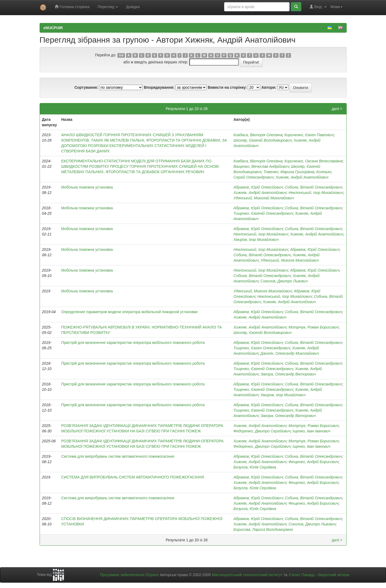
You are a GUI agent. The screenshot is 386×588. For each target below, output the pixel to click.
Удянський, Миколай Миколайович (264, 198)
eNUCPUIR (53, 28)
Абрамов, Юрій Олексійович (258, 187)
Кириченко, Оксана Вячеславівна (313, 161)
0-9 (121, 55)
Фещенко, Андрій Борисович (313, 462)
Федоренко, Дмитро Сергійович (262, 431)
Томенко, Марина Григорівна (288, 172)
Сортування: (86, 87)
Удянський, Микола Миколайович (289, 260)
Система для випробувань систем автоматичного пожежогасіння (117, 456)
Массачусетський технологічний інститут (247, 575)
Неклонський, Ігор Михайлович (315, 192)
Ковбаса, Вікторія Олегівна (258, 135)
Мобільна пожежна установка (87, 187)
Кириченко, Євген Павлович (309, 135)
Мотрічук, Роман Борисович (313, 327)
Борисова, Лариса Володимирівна (263, 529)
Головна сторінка (72, 6)
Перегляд (108, 7)
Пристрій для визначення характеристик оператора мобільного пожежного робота (132, 342)
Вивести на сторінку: (227, 87)
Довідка (133, 7)
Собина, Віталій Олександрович (313, 187)
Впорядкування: (159, 87)
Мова (337, 7)
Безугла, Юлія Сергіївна (255, 467)
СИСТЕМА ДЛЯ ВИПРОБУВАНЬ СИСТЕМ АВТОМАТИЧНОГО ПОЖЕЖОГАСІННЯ (132, 477)
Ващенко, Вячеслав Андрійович (261, 166)
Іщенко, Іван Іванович (311, 431)
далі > (337, 109)
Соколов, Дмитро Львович (284, 281)
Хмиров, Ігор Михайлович (256, 239)
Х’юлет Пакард (301, 575)
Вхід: (318, 6)
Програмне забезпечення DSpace (129, 575)
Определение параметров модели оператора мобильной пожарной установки (129, 312)
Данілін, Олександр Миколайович (289, 353)
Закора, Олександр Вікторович (288, 374)
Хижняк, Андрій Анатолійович (302, 177)
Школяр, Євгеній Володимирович (262, 140)
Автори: (268, 87)
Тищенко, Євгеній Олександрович (263, 213)
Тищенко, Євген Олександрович (262, 348)
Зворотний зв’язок (333, 575)
